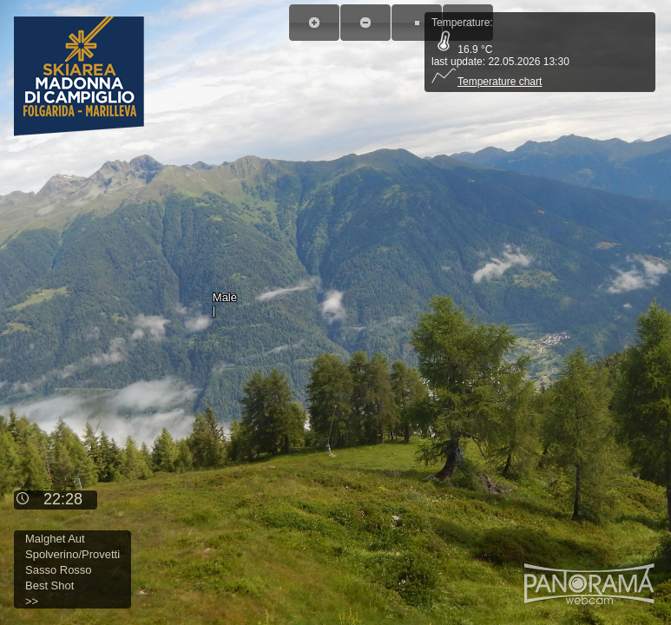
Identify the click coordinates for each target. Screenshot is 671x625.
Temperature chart (486, 82)
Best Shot (49, 585)
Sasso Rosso (58, 569)
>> (31, 601)
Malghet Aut (55, 538)
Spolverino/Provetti (72, 554)
